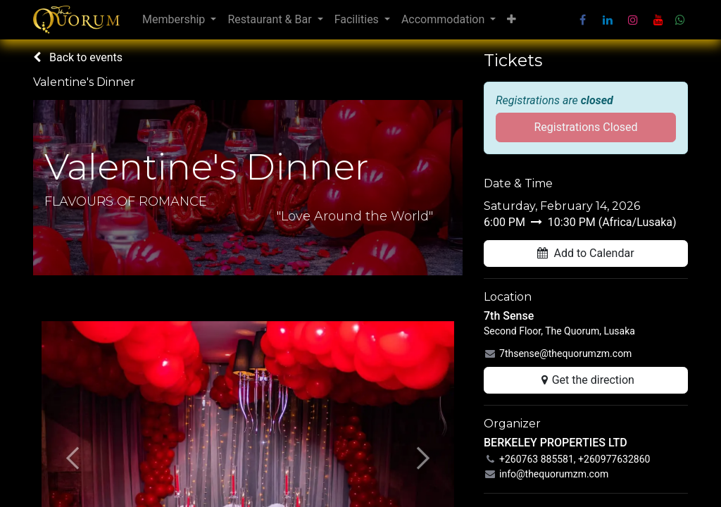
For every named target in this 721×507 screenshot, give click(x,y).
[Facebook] (582, 19)
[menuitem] (179, 19)
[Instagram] (633, 19)
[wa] (680, 19)
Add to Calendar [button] (585, 253)
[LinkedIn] (607, 19)
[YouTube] (658, 19)
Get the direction (585, 380)
